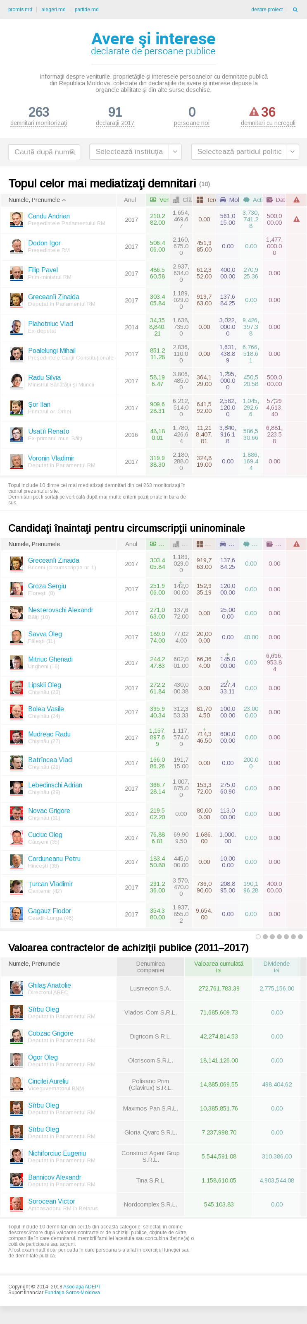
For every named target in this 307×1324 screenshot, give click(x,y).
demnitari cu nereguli (268, 115)
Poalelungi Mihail (52, 352)
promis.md (20, 9)
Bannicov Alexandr (54, 1178)
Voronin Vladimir (51, 459)
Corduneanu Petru (54, 859)
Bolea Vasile (46, 710)
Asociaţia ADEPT (82, 1288)
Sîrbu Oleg (43, 1010)
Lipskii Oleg (44, 686)
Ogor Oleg (43, 1058)
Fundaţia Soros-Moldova (72, 1294)
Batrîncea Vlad (50, 761)
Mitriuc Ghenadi (50, 660)
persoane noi (191, 115)
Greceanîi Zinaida (53, 298)
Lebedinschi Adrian (55, 786)
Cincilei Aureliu (48, 1082)
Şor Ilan (39, 406)
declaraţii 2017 (115, 115)
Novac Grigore (49, 812)
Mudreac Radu (49, 735)
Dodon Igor (44, 244)
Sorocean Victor (51, 1202)
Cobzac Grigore (51, 1034)
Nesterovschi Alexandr (60, 611)
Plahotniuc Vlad (50, 325)
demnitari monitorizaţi (38, 115)
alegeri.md (53, 9)
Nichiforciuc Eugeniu (57, 1154)
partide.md (87, 9)
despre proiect (267, 9)
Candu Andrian (49, 217)
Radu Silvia (44, 379)
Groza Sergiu (47, 587)
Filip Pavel (43, 271)
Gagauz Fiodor (49, 912)
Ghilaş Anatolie (49, 986)
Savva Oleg (45, 635)
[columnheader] (58, 201)
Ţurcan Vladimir (50, 885)
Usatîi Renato (48, 433)
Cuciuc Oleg (45, 835)
